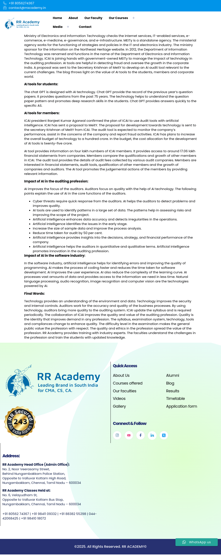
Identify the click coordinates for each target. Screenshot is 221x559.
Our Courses (123, 18)
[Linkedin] (152, 435)
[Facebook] (140, 435)
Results (172, 391)
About (73, 18)
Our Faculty (93, 18)
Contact (85, 27)
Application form (181, 406)
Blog (170, 383)
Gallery (119, 406)
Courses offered (127, 383)
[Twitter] (163, 435)
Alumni (172, 375)
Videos (119, 398)
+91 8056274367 (18, 3)
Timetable (175, 398)
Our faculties (124, 391)
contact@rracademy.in (24, 8)
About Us (121, 375)
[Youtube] (129, 435)
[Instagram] (117, 435)
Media (63, 27)
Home (57, 18)
